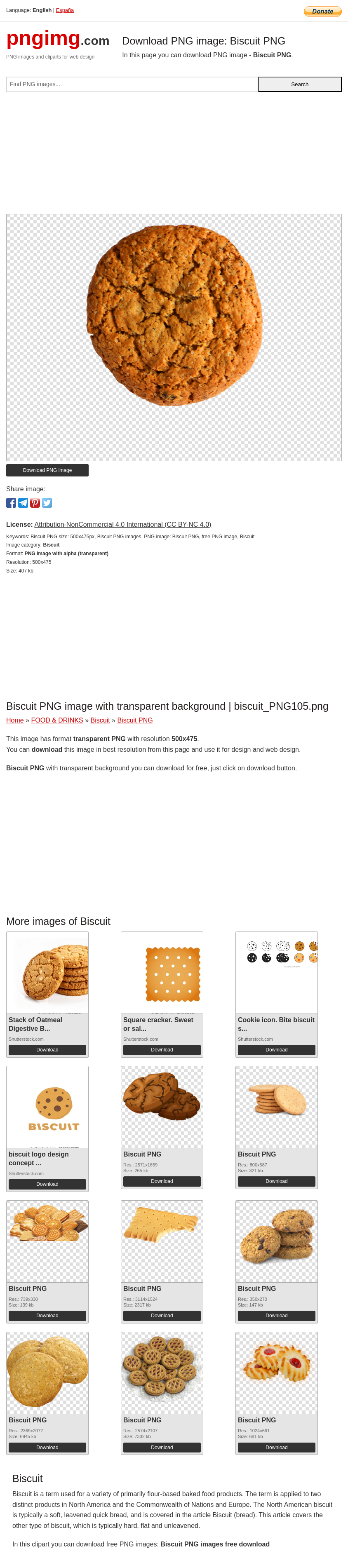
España (65, 10)
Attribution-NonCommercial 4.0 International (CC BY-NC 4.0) (122, 524)
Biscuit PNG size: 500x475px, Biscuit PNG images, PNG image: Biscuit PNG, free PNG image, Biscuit (142, 537)
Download (47, 1050)
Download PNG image (47, 470)
